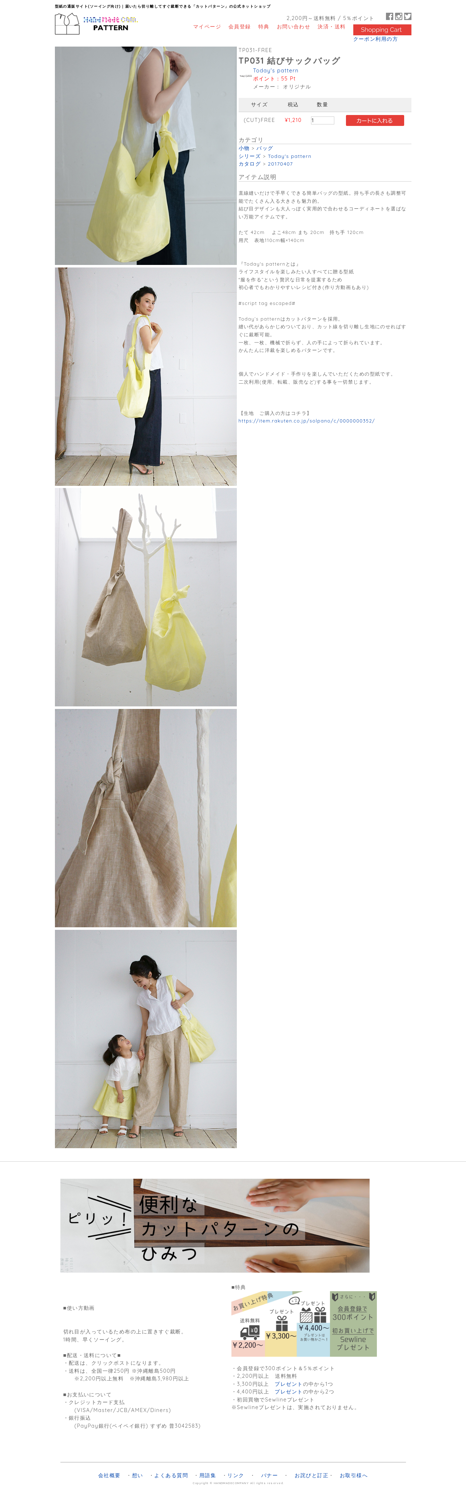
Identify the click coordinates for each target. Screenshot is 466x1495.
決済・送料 (332, 26)
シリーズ (250, 156)
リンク (235, 1475)
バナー (269, 1475)
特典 (264, 26)
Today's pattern (276, 70)
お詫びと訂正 (311, 1475)
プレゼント (289, 1384)
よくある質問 (171, 1475)
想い (137, 1475)
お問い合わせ (294, 26)
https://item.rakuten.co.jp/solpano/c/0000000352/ (307, 421)
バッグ (264, 148)
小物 (244, 148)
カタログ (250, 163)
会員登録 (239, 26)
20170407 (280, 163)
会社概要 (109, 1475)
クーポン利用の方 (375, 39)
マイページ (207, 26)
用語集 (207, 1475)
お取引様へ (354, 1475)
